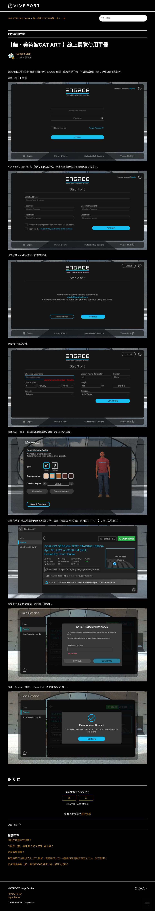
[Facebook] (9, 779)
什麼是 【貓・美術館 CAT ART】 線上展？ (30, 846)
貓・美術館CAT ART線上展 (45, 18)
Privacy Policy (15, 894)
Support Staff (23, 53)
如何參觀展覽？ (16, 852)
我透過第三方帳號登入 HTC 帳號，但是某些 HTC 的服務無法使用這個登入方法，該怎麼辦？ (57, 858)
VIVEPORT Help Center (19, 18)
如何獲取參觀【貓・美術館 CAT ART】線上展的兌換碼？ (38, 864)
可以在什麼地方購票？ (20, 840)
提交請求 (86, 813)
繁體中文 (141, 888)
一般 (63, 18)
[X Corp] (13, 779)
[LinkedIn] (18, 779)
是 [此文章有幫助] (69, 798)
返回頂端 (14, 824)
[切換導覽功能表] (141, 5)
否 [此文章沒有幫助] (86, 798)
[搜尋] (123, 18)
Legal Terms (14, 897)
